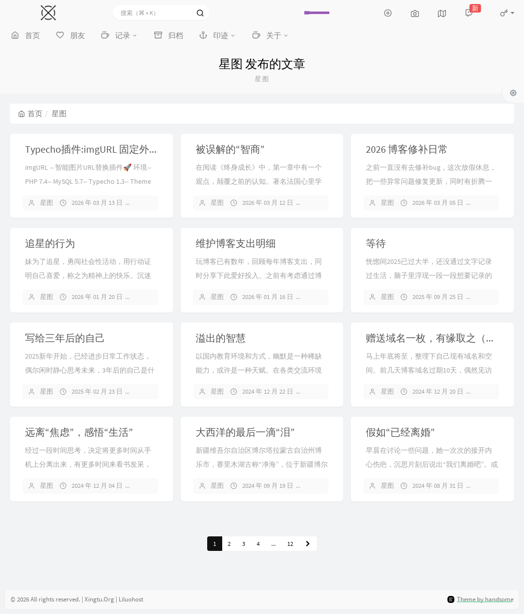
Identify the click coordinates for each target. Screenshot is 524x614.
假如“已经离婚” (400, 432)
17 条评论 (323, 296)
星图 (46, 202)
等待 (376, 243)
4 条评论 (322, 485)
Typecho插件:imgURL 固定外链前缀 (102, 149)
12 (290, 543)
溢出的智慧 (221, 338)
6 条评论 (152, 485)
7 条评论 (492, 296)
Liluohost (131, 599)
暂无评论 (153, 202)
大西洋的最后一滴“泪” (245, 432)
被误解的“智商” (230, 149)
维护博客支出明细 (236, 243)
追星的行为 (50, 243)
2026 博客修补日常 (407, 149)
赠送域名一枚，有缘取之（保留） (441, 338)
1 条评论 (322, 391)
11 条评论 (153, 391)
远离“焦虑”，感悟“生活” (79, 432)
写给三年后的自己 (65, 338)
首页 (30, 113)
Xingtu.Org (99, 599)
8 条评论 (492, 202)
